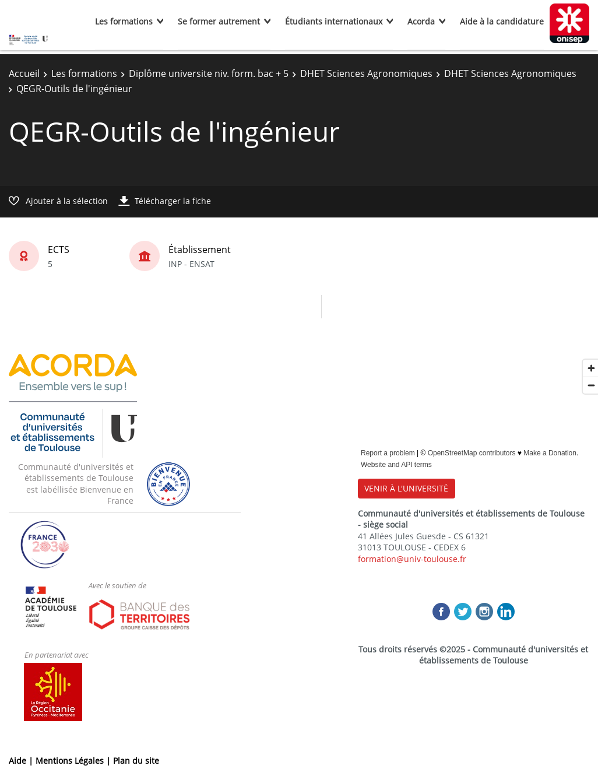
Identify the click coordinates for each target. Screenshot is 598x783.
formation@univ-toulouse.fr (412, 558)
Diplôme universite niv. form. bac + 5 (209, 73)
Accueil (24, 73)
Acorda (421, 21)
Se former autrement (219, 21)
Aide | (22, 760)
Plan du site (136, 760)
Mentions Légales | (74, 760)
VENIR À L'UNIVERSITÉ (406, 488)
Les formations (124, 21)
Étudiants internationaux (333, 21)
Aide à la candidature (502, 21)
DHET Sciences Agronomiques (366, 73)
